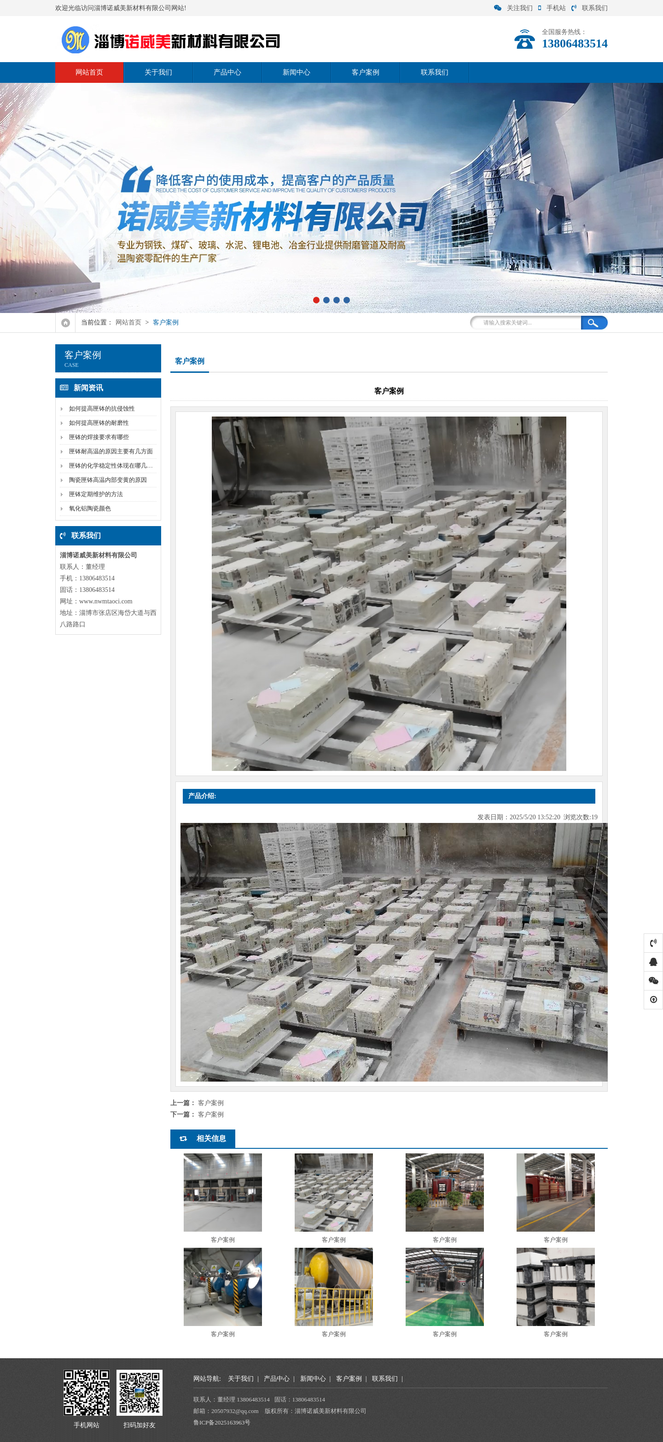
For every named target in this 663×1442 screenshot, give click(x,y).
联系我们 (589, 8)
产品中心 (227, 72)
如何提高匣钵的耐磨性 (99, 422)
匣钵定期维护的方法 (96, 494)
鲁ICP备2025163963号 (221, 1422)
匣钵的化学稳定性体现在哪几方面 (114, 465)
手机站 (552, 8)
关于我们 (158, 72)
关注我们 (513, 8)
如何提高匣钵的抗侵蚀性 (102, 408)
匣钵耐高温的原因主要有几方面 (111, 451)
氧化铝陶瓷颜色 (90, 508)
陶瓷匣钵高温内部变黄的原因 (108, 479)
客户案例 (365, 72)
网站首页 (89, 72)
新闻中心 (296, 72)
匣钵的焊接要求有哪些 (99, 437)
